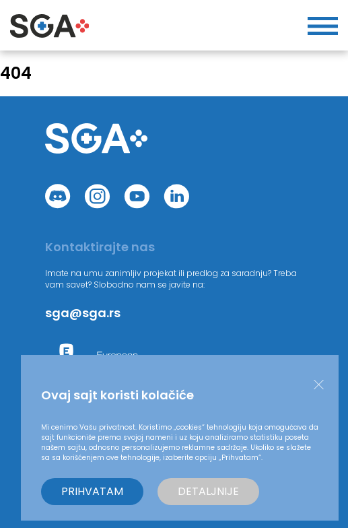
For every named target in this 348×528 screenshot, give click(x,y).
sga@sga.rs (82, 312)
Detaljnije (208, 491)
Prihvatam (92, 491)
